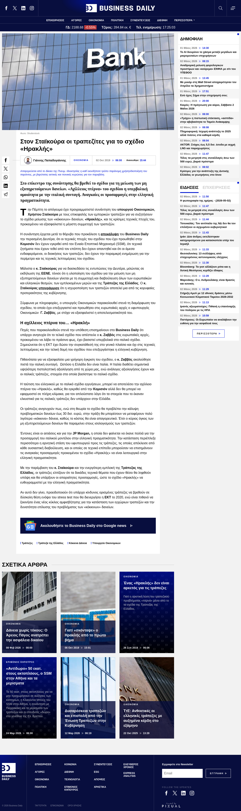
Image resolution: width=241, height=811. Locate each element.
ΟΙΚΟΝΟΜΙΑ (96, 20)
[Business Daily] (9, 779)
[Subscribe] (217, 773)
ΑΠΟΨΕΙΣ (99, 779)
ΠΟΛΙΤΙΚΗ (117, 20)
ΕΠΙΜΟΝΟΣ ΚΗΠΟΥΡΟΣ (71, 788)
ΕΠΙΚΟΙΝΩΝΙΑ (57, 805)
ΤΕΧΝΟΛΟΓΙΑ (72, 779)
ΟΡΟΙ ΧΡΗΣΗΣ (75, 805)
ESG (96, 772)
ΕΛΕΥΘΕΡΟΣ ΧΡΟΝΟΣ (131, 766)
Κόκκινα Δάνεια (78, 543)
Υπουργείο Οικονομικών (106, 543)
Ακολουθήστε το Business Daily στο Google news (78, 526)
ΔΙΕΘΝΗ (162, 20)
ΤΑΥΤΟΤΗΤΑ (40, 805)
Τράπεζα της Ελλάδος (50, 543)
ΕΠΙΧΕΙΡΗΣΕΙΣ (55, 20)
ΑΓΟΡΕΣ (76, 20)
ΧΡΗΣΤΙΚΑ (100, 787)
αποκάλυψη (110, 234)
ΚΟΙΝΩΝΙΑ (70, 764)
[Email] (182, 773)
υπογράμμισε (49, 288)
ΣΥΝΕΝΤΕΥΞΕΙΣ (140, 20)
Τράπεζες (27, 543)
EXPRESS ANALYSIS (130, 774)
